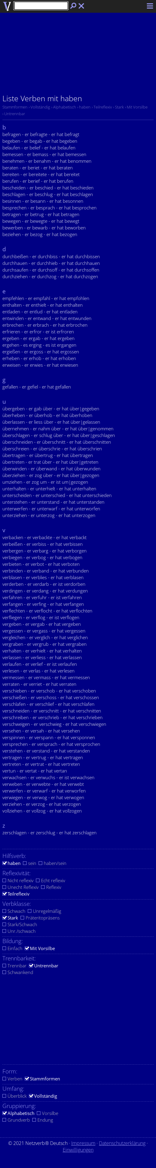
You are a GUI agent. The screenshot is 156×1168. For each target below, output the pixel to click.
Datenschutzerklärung (122, 1143)
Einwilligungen (78, 1149)
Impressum (83, 1143)
